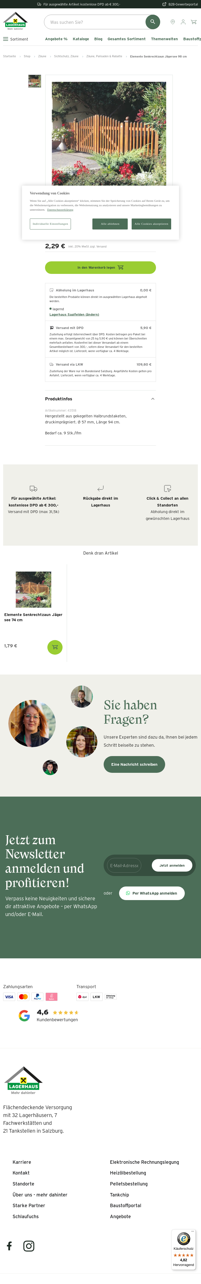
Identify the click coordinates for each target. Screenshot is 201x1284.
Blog (98, 39)
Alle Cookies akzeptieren (151, 223)
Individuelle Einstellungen (50, 223)
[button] (152, 893)
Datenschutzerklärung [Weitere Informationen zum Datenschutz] (60, 209)
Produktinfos (100, 399)
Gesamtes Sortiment (127, 39)
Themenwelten (164, 39)
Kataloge (81, 39)
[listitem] (22, 1162)
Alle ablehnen (110, 223)
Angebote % (56, 39)
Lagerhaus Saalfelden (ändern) (74, 314)
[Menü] (192, 1232)
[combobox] (102, 22)
